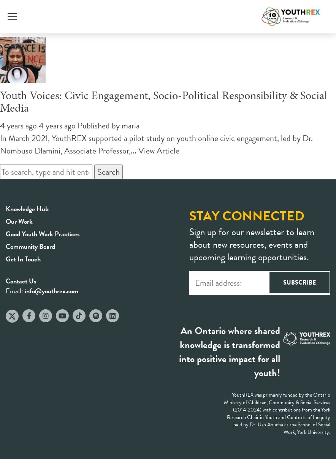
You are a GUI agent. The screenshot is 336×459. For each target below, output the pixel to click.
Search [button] (108, 172)
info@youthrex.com (51, 291)
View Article (158, 150)
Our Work (19, 221)
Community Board (30, 246)
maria (130, 125)
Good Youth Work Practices (43, 234)
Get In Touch (23, 259)
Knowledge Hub (27, 209)
